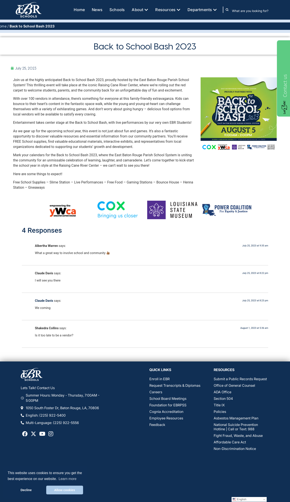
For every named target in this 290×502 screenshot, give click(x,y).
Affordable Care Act (230, 442)
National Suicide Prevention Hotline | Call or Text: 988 (236, 427)
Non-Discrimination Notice (235, 449)
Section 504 (223, 399)
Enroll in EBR (159, 379)
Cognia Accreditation (166, 412)
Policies (220, 412)
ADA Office (222, 392)
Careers (155, 392)
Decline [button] (26, 490)
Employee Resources (166, 418)
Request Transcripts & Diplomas (174, 385)
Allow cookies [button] (64, 490)
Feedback (157, 425)
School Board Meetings (167, 399)
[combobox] (253, 10)
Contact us (285, 85)
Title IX (219, 405)
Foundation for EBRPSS (167, 405)
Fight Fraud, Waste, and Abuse (238, 436)
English (239, 499)
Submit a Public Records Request (240, 379)
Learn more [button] (68, 479)
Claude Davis (44, 301)
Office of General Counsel (234, 385)
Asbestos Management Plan (236, 418)
